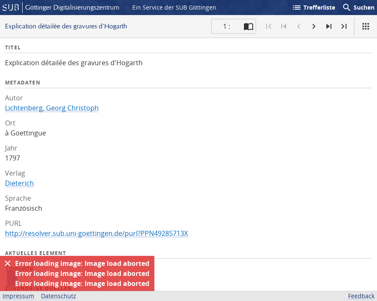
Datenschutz (58, 296)
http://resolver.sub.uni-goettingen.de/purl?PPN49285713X (96, 233)
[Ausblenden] (7, 263)
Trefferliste (313, 8)
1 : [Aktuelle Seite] (226, 26)
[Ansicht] (365, 26)
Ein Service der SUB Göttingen (174, 7)
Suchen (358, 8)
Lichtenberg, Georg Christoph (52, 107)
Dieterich (19, 183)
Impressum (18, 296)
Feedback (361, 296)
